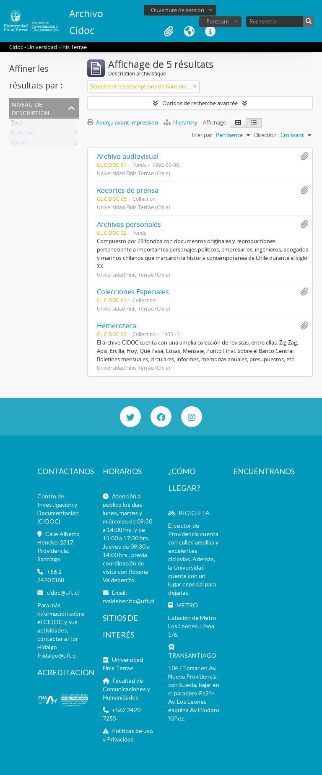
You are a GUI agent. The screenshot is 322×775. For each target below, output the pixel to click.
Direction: (266, 135)
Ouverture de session (177, 10)
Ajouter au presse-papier (304, 156)
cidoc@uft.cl (63, 592)
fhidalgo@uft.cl (57, 655)
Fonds (18, 144)
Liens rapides (210, 31)
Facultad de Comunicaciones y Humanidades (126, 689)
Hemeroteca (116, 325)
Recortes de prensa (127, 190)
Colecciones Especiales (133, 291)
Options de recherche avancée (200, 103)
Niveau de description (30, 108)
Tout (17, 124)
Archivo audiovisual (127, 156)
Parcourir (217, 21)
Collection (23, 134)
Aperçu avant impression (122, 122)
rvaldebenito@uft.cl (128, 600)
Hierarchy (181, 122)
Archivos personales (129, 224)
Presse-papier (168, 31)
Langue (189, 31)
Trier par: (202, 135)
